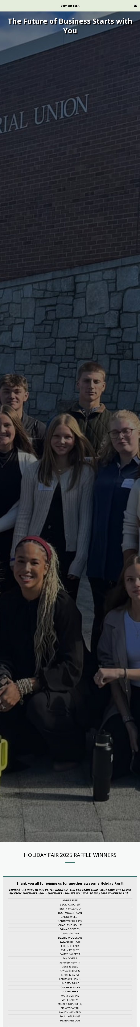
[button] (4, 5)
